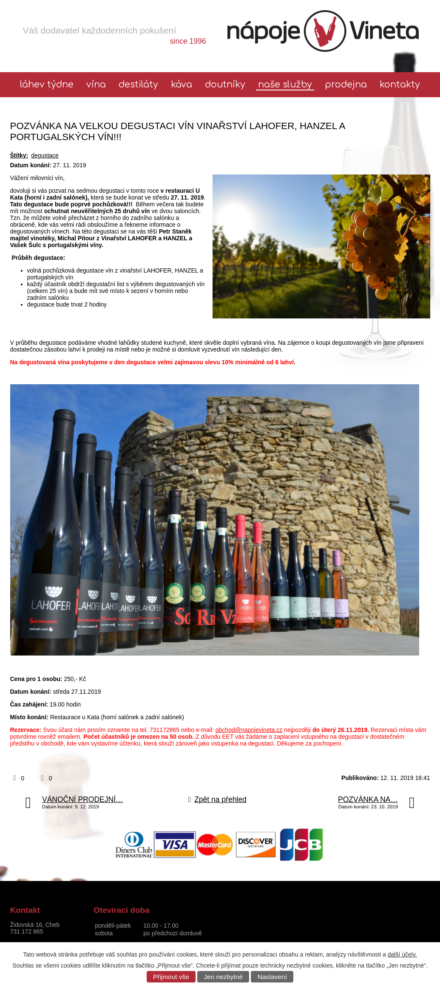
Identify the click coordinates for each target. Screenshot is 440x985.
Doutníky (225, 85)
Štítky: (19, 155)
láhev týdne (47, 85)
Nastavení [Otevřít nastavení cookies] (272, 976)
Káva (181, 85)
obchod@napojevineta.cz (249, 729)
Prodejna (346, 85)
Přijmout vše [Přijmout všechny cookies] (171, 976)
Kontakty (400, 85)
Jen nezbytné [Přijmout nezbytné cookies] (223, 976)
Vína (96, 85)
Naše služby (285, 85)
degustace (45, 155)
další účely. (402, 954)
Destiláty (138, 85)
